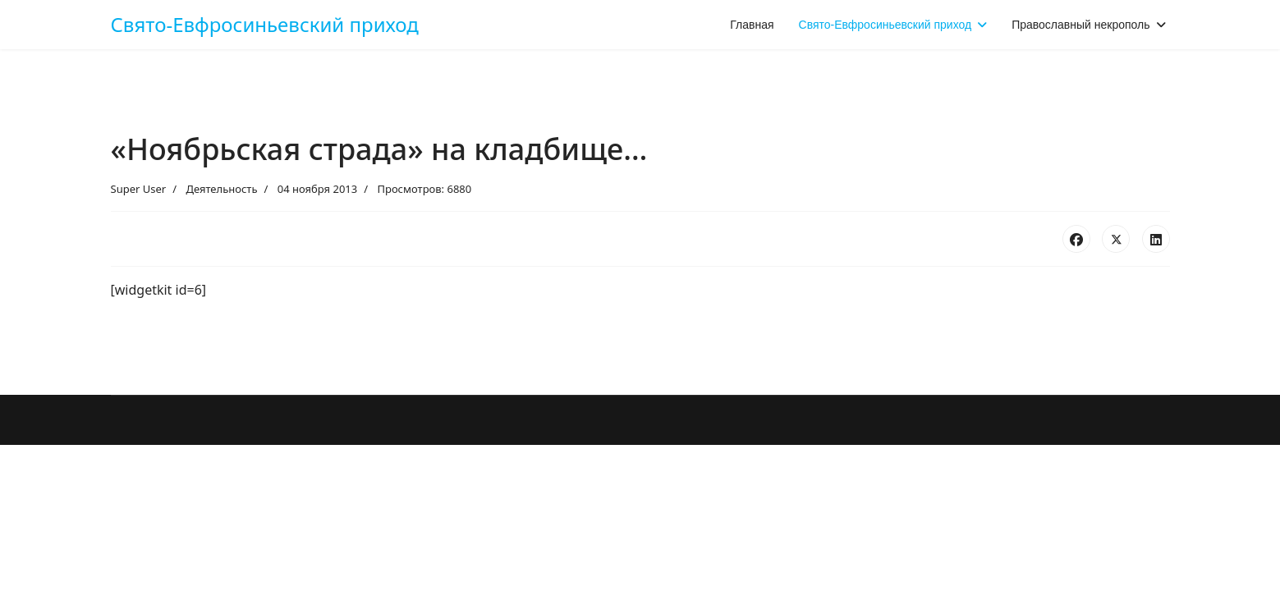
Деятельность (221, 188)
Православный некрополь (1080, 24)
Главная (751, 24)
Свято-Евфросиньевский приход (265, 24)
